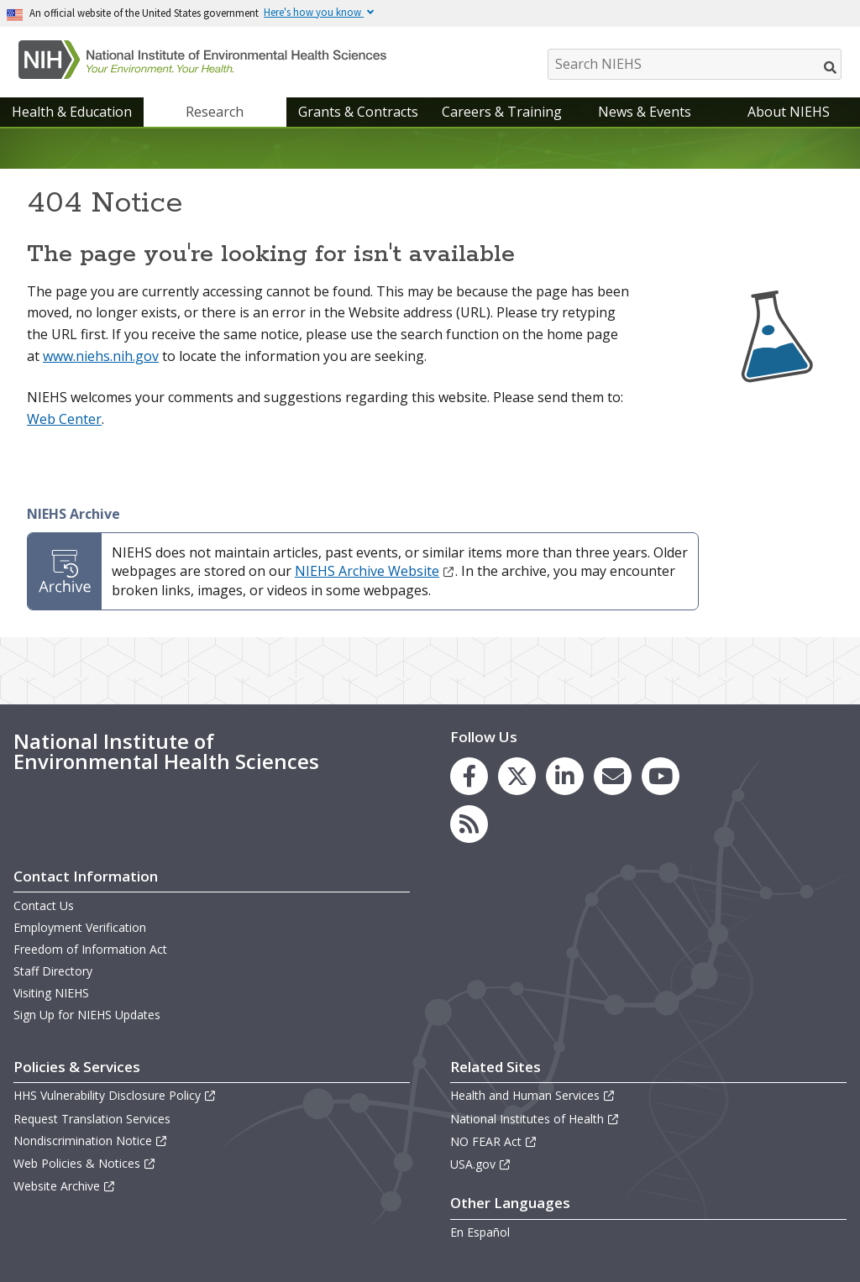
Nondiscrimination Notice (90, 1141)
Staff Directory (52, 971)
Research (215, 111)
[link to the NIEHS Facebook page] (469, 776)
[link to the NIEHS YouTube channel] (660, 776)
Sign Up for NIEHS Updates (86, 1015)
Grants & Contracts (358, 111)
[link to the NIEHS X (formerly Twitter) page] (517, 776)
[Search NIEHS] (695, 64)
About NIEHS (788, 111)
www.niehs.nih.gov (101, 356)
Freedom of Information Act (90, 949)
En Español (480, 1232)
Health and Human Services (533, 1095)
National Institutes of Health (535, 1119)
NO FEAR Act (494, 1141)
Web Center (64, 419)
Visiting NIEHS (51, 993)
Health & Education (72, 111)
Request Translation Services (91, 1119)
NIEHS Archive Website (375, 571)
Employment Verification (79, 927)
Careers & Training (502, 111)
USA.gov (480, 1164)
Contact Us (43, 905)
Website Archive (64, 1186)
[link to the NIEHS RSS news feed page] (469, 824)
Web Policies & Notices (84, 1163)
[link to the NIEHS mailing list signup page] (613, 776)
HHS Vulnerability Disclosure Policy (115, 1095)
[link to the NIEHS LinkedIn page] (565, 776)
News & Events (644, 111)
